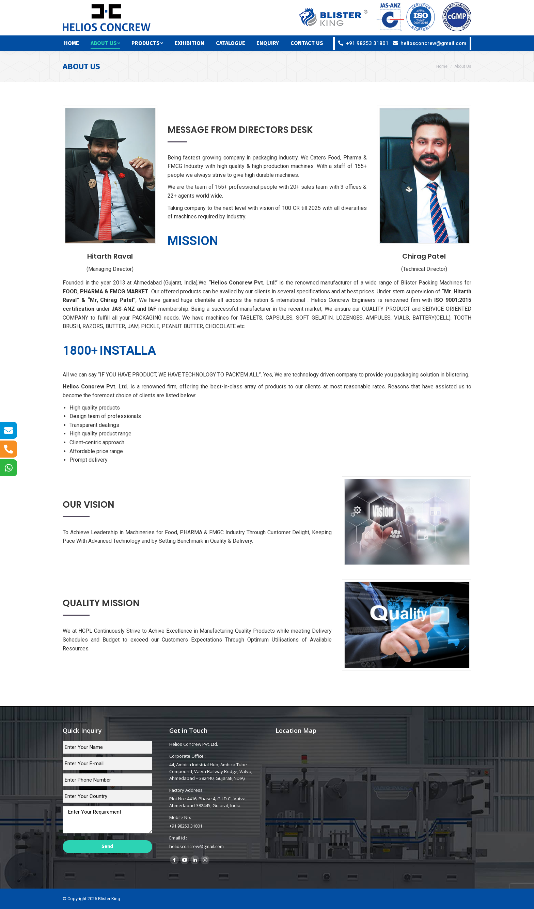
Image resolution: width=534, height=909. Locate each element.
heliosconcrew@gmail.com (433, 43)
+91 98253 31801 (367, 43)
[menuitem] (76, 43)
